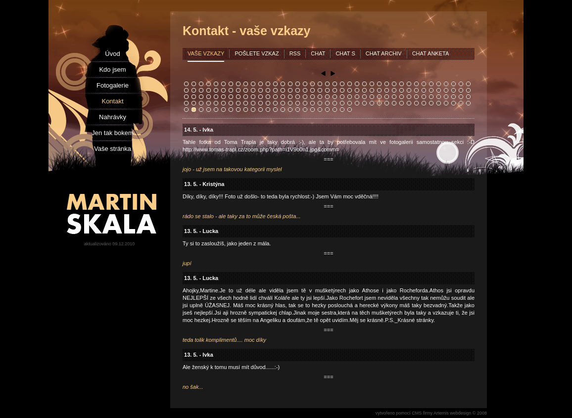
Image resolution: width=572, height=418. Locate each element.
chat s (345, 53)
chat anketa (430, 53)
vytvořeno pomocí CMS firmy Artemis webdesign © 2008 (431, 413)
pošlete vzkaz (257, 53)
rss (295, 53)
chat (318, 53)
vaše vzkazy (206, 53)
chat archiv (384, 53)
